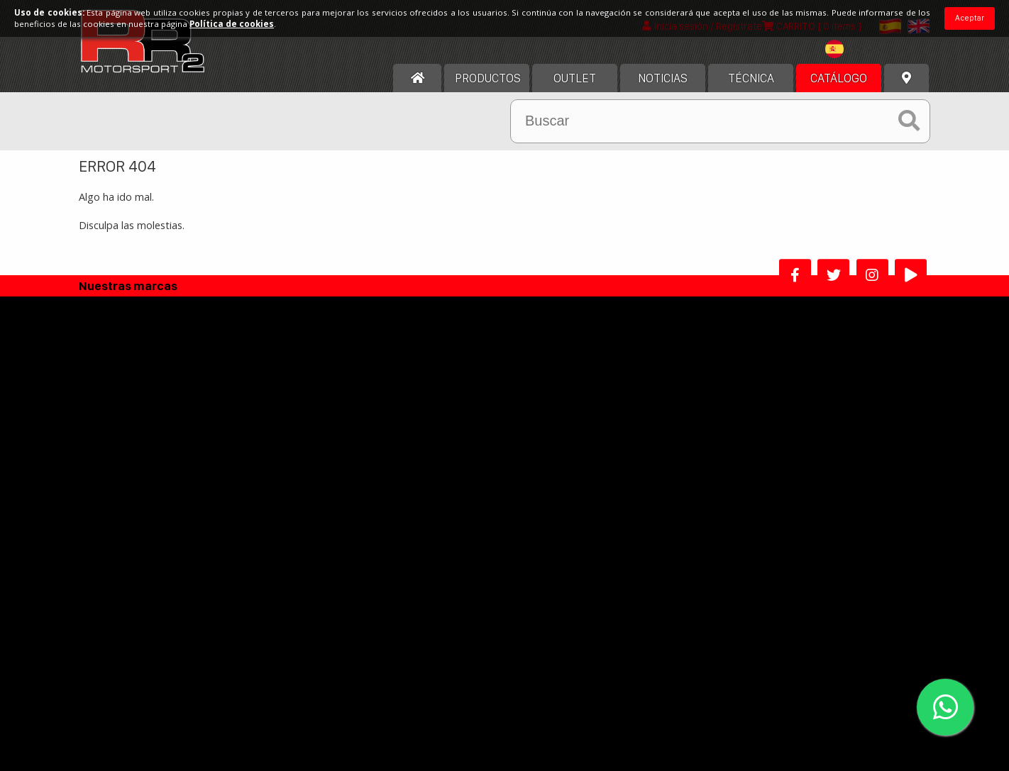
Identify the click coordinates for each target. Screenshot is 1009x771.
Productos (488, 90)
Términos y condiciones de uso (456, 446)
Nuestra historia (137, 446)
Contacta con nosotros (154, 487)
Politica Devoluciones (433, 508)
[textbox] (856, 61)
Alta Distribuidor (427, 564)
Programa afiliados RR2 (566, 564)
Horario (118, 467)
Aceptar (969, 18)
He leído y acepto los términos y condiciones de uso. (510, 672)
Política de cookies (427, 467)
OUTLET (574, 90)
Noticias (663, 90)
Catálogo (838, 90)
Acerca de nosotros (146, 426)
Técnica (751, 90)
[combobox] (856, 63)
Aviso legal (409, 426)
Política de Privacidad (434, 487)
